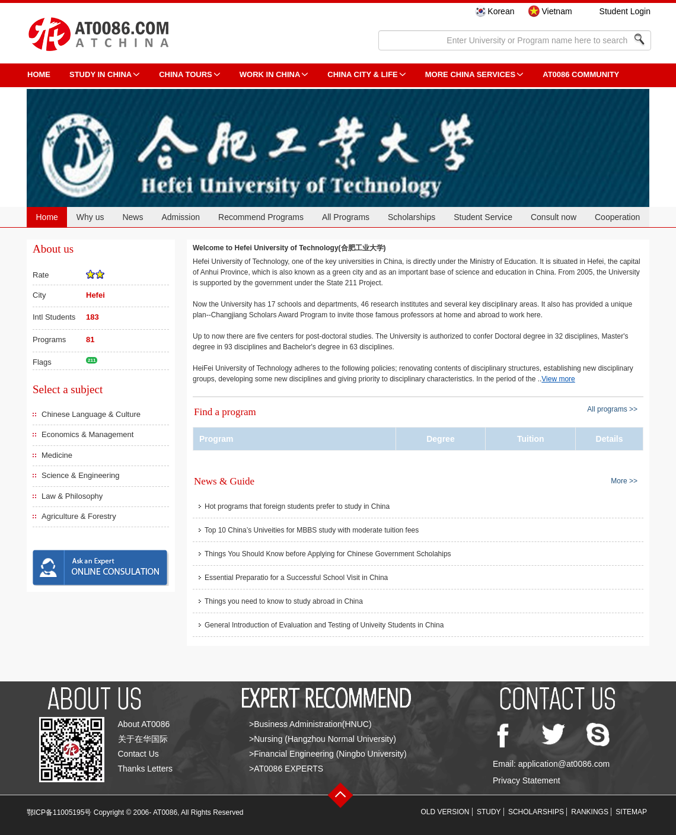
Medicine (57, 455)
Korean (500, 11)
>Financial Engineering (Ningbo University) (328, 753)
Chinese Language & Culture (91, 414)
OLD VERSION (445, 812)
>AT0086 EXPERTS (286, 768)
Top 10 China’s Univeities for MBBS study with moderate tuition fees (312, 530)
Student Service (483, 217)
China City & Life (362, 74)
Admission (180, 217)
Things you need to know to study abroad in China (284, 601)
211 (91, 360)
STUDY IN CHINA (100, 74)
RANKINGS (589, 812)
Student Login (625, 11)
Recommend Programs (261, 217)
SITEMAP (631, 812)
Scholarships (411, 217)
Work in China (270, 74)
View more (558, 379)
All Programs (345, 217)
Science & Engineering (81, 475)
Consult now (553, 217)
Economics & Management (87, 434)
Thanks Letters (145, 768)
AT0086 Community (581, 74)
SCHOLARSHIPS (536, 812)
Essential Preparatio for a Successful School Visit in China (296, 577)
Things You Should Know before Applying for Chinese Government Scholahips (328, 554)
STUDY (489, 812)
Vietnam (556, 11)
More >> (624, 481)
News (132, 217)
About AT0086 (144, 724)
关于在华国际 (143, 739)
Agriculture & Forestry (79, 516)
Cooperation (617, 217)
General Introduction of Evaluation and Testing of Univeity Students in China (324, 625)
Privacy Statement (526, 780)
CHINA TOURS (185, 74)
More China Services (470, 74)
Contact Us (138, 753)
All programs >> (612, 409)
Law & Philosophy (72, 496)
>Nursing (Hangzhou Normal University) (322, 739)
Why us (90, 217)
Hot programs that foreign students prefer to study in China (297, 506)
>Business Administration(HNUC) (310, 724)
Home (47, 217)
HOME (38, 74)
